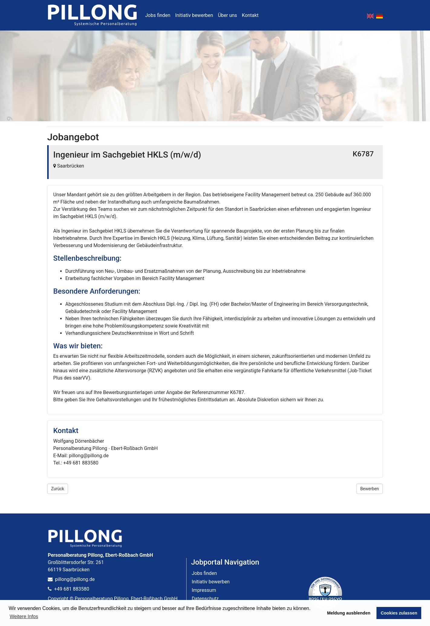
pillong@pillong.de (71, 579)
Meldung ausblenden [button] (348, 613)
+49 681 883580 (68, 589)
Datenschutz (205, 599)
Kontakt (250, 15)
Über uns (227, 15)
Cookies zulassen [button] (399, 613)
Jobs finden (157, 15)
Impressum (204, 590)
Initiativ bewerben (194, 15)
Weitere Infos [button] (24, 616)
